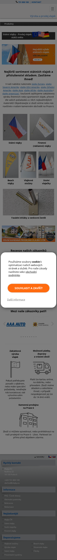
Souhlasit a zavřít (29, 288)
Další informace (16, 299)
